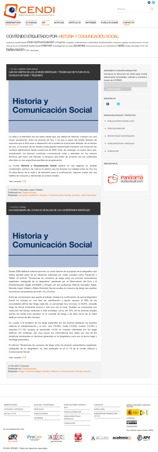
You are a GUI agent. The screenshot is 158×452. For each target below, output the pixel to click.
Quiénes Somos (13, 23)
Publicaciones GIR (116, 128)
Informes (38, 418)
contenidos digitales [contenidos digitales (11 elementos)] (120, 42)
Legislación (113, 151)
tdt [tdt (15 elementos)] (146, 46)
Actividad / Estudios (13, 409)
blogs (21, 371)
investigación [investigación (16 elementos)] (59, 46)
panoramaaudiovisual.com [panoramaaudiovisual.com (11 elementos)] (96, 46)
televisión (91, 195)
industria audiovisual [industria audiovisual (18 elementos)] (30, 45)
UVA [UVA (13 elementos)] (27, 50)
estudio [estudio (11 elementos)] (145, 42)
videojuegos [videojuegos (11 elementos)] (34, 50)
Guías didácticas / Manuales (121, 143)
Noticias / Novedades (44, 405)
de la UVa (45, 23)
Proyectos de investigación (121, 136)
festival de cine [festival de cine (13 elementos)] (12, 46)
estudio (45, 371)
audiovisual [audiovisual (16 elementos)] (20, 42)
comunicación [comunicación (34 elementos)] (43, 42)
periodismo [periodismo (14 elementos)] (112, 46)
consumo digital (33, 371)
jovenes (76, 195)
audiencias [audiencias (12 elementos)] (10, 42)
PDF (24, 181)
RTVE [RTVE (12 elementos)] (142, 46)
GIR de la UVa (10, 414)
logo (29, 11)
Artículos (39, 409)
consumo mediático (28, 195)
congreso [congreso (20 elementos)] (60, 42)
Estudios (31, 23)
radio (83, 195)
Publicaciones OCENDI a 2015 (121, 121)
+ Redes (128, 23)
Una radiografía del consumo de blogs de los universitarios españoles (49, 210)
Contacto (98, 405)
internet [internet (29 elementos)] (46, 45)
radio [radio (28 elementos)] (121, 45)
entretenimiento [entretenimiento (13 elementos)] (135, 42)
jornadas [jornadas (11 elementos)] (69, 46)
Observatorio (10, 405)
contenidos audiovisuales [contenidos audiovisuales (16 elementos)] (99, 42)
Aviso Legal (99, 409)
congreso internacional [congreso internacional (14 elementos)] (76, 42)
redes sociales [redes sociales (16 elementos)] (132, 46)
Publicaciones (29, 192)
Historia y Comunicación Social (55, 195)
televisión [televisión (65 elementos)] (15, 49)
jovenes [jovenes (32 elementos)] (79, 45)
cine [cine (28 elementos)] (30, 42)
